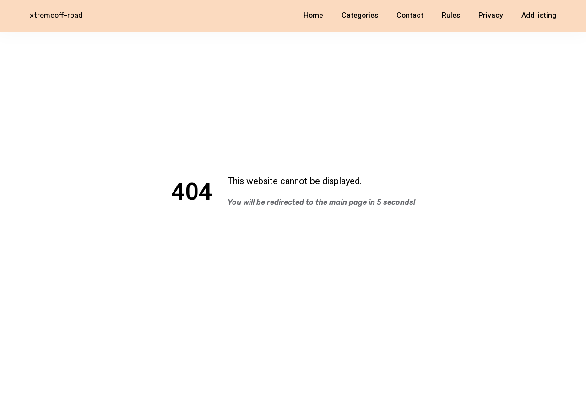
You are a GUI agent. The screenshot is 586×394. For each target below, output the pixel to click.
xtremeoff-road (56, 15)
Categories (360, 15)
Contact (409, 15)
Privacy (490, 15)
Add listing (538, 15)
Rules (451, 15)
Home (313, 15)
